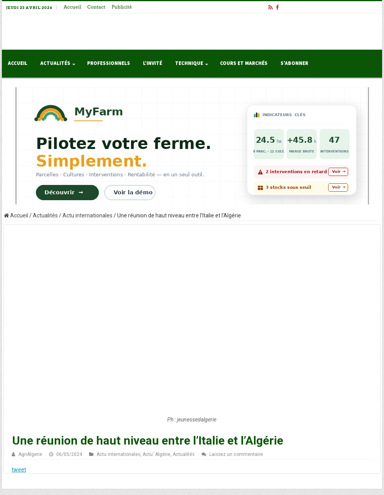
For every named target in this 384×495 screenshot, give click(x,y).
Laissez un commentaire (236, 454)
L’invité (152, 63)
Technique (189, 63)
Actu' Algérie (156, 454)
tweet (19, 469)
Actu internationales (88, 215)
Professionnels (108, 63)
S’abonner (294, 63)
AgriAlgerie (30, 454)
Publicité (122, 7)
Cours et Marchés (244, 63)
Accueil (72, 7)
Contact (96, 7)
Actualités (55, 63)
